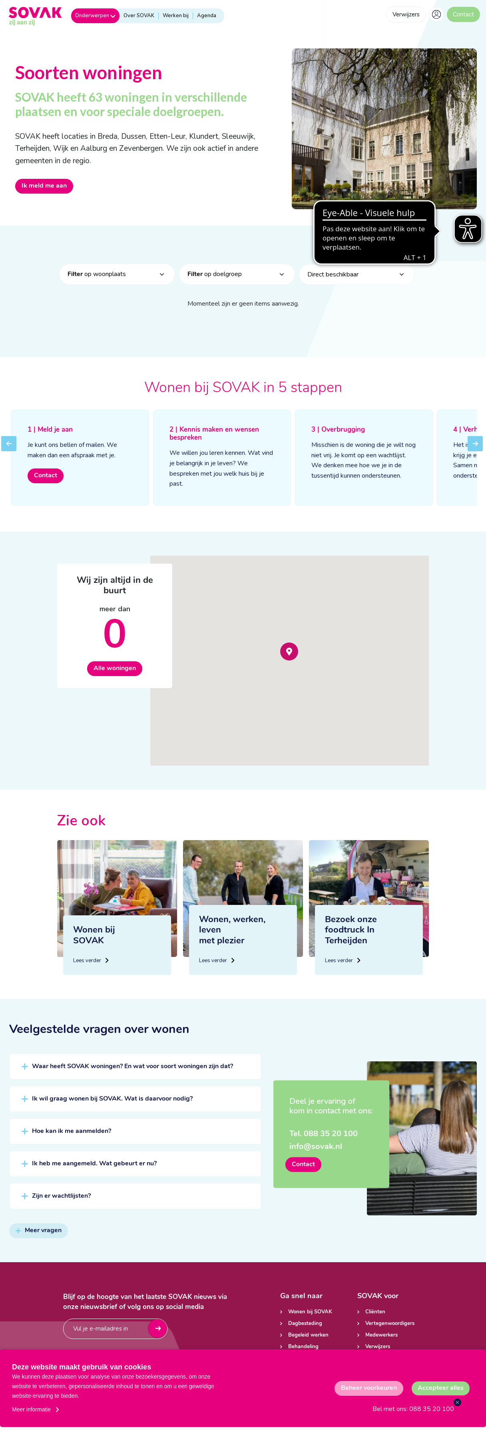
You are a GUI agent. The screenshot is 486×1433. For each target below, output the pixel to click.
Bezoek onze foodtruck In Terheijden (351, 952)
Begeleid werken (308, 1335)
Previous (8, 454)
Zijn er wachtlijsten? (61, 1201)
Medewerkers (381, 1335)
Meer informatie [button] (31, 1409)
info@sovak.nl (315, 1152)
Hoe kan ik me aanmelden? (71, 1136)
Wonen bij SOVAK (310, 1312)
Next (475, 454)
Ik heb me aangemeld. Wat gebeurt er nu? (94, 1168)
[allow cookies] (440, 1388)
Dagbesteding (305, 1323)
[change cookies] (369, 1388)
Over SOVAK (138, 15)
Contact (463, 14)
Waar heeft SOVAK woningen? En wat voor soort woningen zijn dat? (132, 1071)
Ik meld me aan (44, 186)
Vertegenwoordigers (389, 1323)
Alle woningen (115, 673)
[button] (289, 656)
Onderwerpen (95, 15)
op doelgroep (214, 278)
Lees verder (90, 968)
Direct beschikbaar (333, 279)
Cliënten (375, 1312)
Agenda (206, 15)
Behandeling (303, 1346)
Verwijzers (406, 14)
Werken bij (176, 15)
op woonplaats (97, 278)
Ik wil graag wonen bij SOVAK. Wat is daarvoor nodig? (112, 1104)
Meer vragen (39, 1235)
